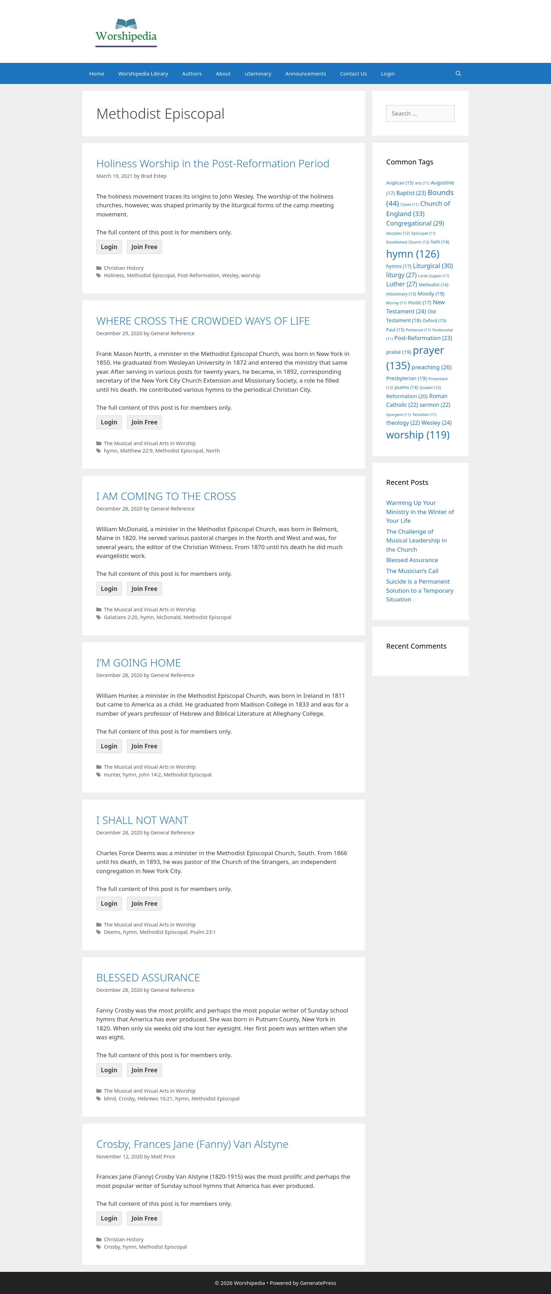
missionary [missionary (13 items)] (401, 294)
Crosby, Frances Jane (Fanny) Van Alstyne (192, 1144)
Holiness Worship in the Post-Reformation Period (213, 163)
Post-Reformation (198, 275)
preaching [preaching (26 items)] (431, 367)
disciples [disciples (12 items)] (398, 233)
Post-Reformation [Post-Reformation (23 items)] (423, 338)
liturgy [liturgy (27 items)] (401, 275)
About (223, 73)
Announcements (305, 73)
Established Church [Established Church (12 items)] (407, 242)
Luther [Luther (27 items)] (401, 284)
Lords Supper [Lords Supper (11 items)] (433, 275)
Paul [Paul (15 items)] (395, 329)
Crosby (126, 1098)
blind (110, 1098)
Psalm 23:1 (203, 932)
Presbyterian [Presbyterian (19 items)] (406, 378)
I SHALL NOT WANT (142, 820)
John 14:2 (150, 774)
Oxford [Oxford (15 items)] (434, 320)
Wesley (230, 275)
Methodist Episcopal (151, 275)
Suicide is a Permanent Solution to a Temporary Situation (419, 590)
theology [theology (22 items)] (403, 423)
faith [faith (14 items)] (440, 242)
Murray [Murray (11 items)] (396, 302)
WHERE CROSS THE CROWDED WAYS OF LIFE (203, 320)
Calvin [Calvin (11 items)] (410, 204)
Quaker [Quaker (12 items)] (430, 387)
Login (388, 73)
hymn (111, 450)
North (213, 450)
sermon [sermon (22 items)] (435, 405)
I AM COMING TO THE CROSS (166, 496)
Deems (112, 932)
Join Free (144, 247)
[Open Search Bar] (458, 73)
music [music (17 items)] (419, 302)
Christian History (124, 268)
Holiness (114, 275)
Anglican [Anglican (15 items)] (399, 183)
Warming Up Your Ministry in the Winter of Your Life (420, 512)
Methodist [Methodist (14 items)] (433, 285)
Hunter (112, 774)
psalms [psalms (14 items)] (406, 387)
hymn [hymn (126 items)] (412, 253)
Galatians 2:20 (121, 617)
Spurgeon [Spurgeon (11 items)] (398, 414)
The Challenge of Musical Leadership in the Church (416, 540)
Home (96, 73)
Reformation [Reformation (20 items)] (407, 395)
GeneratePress (318, 1282)
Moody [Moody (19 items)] (430, 293)
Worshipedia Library (143, 73)
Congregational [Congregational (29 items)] (415, 223)
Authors (192, 73)
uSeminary (258, 73)
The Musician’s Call (412, 571)
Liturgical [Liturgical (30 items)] (433, 265)
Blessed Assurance (412, 560)
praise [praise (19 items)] (398, 351)
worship (250, 275)
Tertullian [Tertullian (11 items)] (424, 414)
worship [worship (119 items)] (418, 434)
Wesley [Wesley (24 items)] (436, 423)
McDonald (168, 617)
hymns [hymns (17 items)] (398, 266)
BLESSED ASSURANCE (148, 977)
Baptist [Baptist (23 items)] (411, 193)
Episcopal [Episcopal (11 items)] (423, 233)
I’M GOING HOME (138, 662)
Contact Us (353, 73)
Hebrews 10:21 (155, 1098)
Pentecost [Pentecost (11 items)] (418, 329)
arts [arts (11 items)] (422, 183)
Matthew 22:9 (136, 450)
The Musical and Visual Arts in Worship (150, 443)
